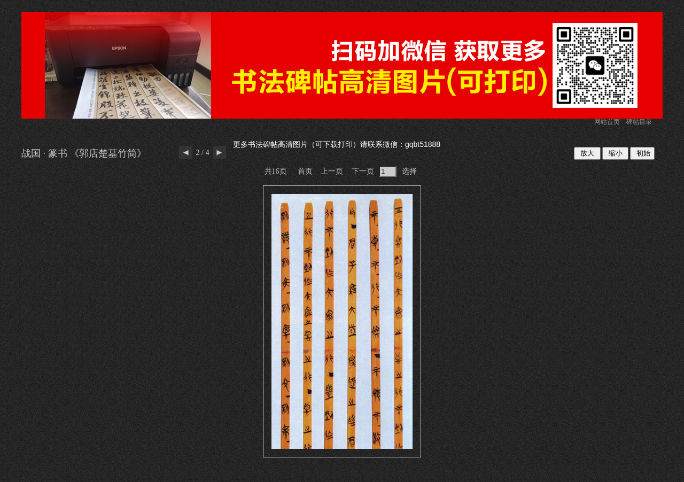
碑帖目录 (639, 122)
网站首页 (607, 122)
